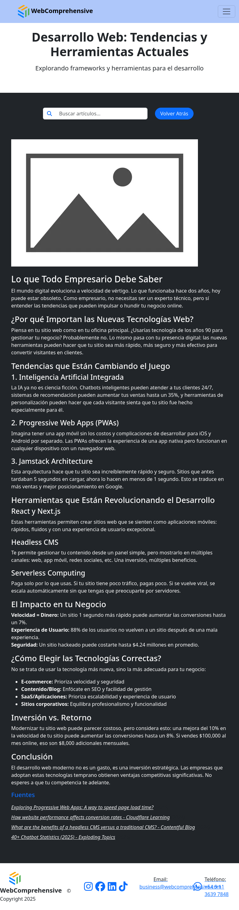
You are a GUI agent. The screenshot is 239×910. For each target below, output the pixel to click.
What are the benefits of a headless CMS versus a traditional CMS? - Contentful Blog (103, 827)
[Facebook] (100, 888)
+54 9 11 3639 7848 (216, 887)
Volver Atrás (174, 113)
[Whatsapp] (197, 888)
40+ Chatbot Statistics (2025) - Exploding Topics (63, 837)
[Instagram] (88, 888)
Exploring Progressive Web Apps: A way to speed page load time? (82, 807)
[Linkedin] (112, 888)
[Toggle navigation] (226, 11)
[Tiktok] (123, 888)
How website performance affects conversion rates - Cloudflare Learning (90, 817)
